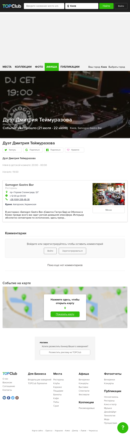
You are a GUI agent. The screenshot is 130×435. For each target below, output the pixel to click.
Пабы (56, 402)
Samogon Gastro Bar (90, 128)
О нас (5, 378)
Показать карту (65, 314)
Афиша (51, 67)
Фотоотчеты (113, 374)
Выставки (83, 387)
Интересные (10, 124)
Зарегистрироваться (72, 251)
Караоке (57, 387)
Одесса (48, 430)
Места (7, 67)
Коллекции (23, 67)
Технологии (109, 415)
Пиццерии (58, 391)
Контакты (7, 390)
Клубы (56, 383)
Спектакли (84, 391)
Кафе (56, 398)
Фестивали (84, 394)
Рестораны (11, 188)
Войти (121, 6)
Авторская (18, 204)
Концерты (83, 383)
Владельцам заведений (39, 379)
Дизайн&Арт (110, 412)
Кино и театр (110, 404)
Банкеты (57, 394)
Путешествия (110, 423)
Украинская (30, 204)
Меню (108, 210)
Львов (83, 430)
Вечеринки (84, 379)
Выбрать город (117, 66)
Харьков (59, 430)
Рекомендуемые (87, 408)
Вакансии (7, 382)
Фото (39, 67)
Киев (67, 430)
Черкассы (93, 430)
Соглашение (9, 386)
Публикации (70, 67)
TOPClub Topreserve (37, 383)
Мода (106, 419)
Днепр (75, 430)
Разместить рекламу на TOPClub (65, 352)
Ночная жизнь (111, 397)
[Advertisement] (65, 37)
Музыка (108, 408)
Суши (56, 405)
